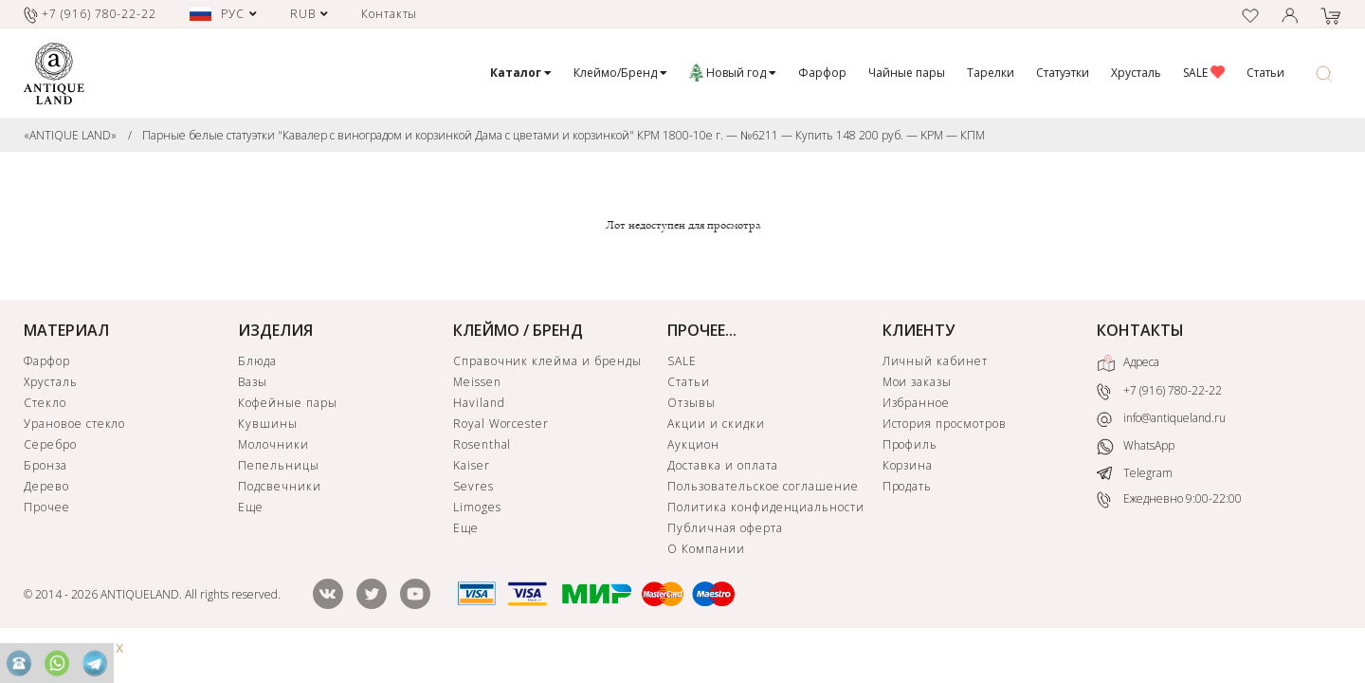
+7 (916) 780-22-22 (1159, 392)
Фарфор (822, 73)
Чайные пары (906, 73)
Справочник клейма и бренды (547, 361)
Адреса (1128, 363)
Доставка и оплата (722, 465)
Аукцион (693, 444)
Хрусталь (1136, 73)
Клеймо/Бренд (620, 73)
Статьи (1265, 73)
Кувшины (268, 423)
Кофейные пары (287, 403)
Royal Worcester (501, 423)
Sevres (473, 486)
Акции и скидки (715, 423)
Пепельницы (278, 465)
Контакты (389, 14)
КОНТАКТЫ (1140, 330)
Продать (908, 486)
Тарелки (990, 73)
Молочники (273, 444)
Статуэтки (1062, 73)
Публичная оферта (724, 528)
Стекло (45, 403)
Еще (251, 507)
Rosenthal (482, 444)
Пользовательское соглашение (763, 486)
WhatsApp (1135, 446)
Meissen (477, 382)
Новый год (732, 73)
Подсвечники (279, 486)
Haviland (479, 403)
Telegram (1135, 473)
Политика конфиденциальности (765, 507)
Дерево (46, 486)
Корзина (908, 465)
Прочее (47, 507)
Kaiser (471, 465)
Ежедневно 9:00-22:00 (1169, 499)
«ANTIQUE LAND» (70, 135)
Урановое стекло (74, 423)
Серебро (50, 444)
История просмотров (945, 423)
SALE (1204, 73)
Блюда (257, 361)
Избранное (917, 403)
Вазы (252, 382)
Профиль (910, 444)
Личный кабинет (935, 361)
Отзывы (691, 403)
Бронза (45, 465)
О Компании (706, 549)
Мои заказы (918, 382)
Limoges (477, 507)
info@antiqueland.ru (1161, 418)
